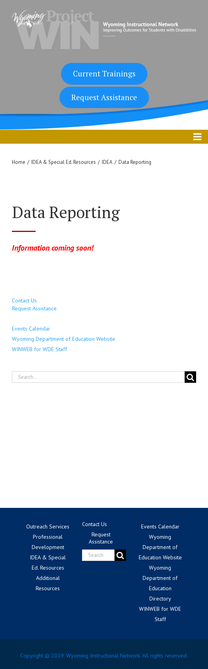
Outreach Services (47, 526)
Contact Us (24, 300)
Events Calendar (31, 328)
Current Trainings (104, 73)
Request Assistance (104, 97)
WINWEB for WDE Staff (39, 349)
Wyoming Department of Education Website (63, 338)
